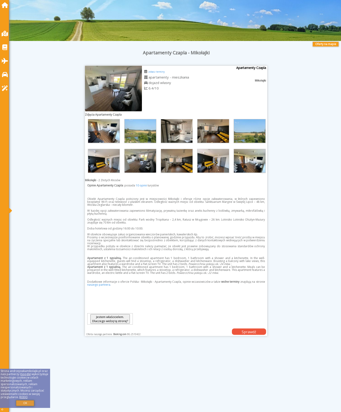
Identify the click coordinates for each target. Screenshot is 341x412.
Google (25, 374)
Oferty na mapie (325, 44)
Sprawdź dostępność (249, 332)
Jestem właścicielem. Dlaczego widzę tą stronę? (110, 319)
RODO (23, 397)
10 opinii (141, 185)
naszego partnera (98, 285)
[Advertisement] (150, 380)
